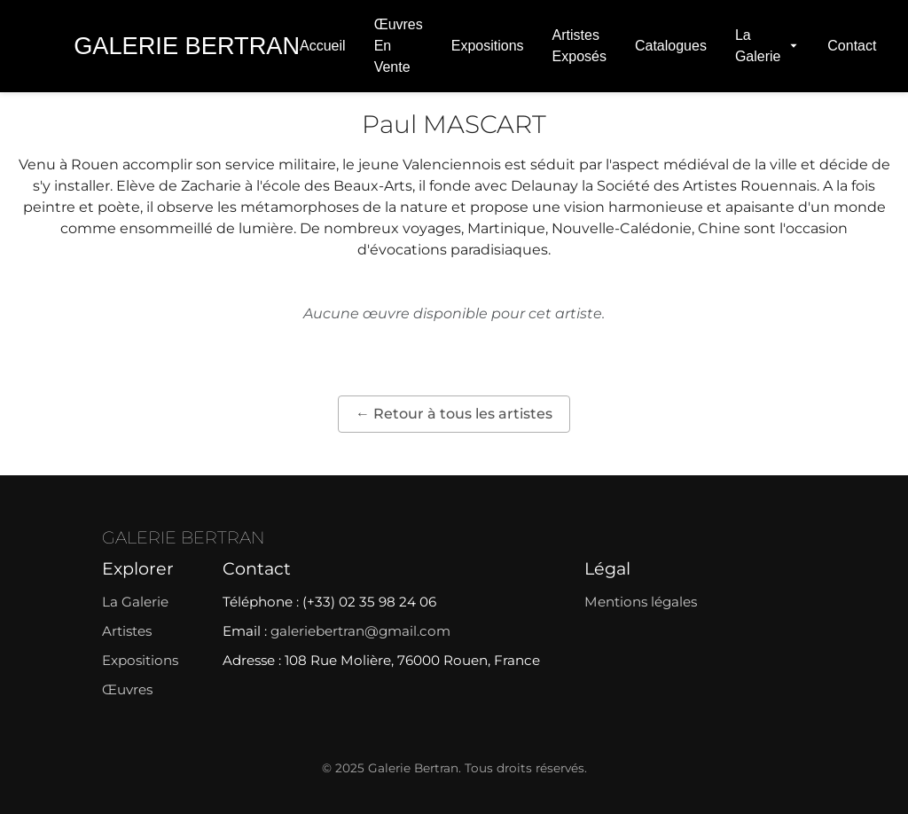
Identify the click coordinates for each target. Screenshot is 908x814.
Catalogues (671, 45)
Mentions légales (640, 601)
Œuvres (127, 689)
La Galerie (767, 45)
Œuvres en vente (398, 45)
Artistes (127, 630)
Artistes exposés (579, 45)
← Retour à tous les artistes (454, 413)
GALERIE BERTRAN (183, 537)
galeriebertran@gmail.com (360, 630)
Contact (851, 45)
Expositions (487, 45)
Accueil (323, 45)
